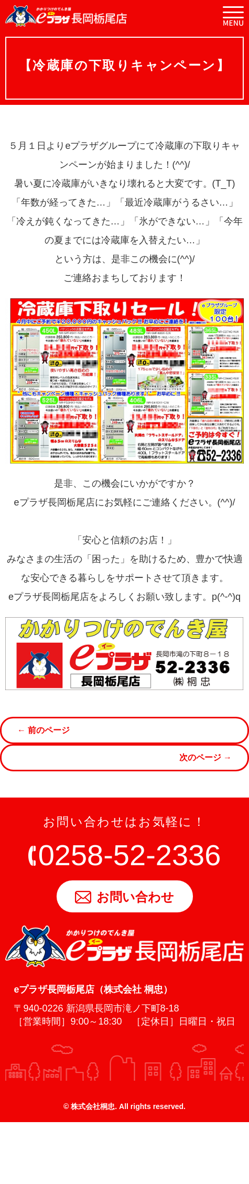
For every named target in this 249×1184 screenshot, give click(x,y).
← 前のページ (43, 730)
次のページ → (205, 757)
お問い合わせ (124, 897)
